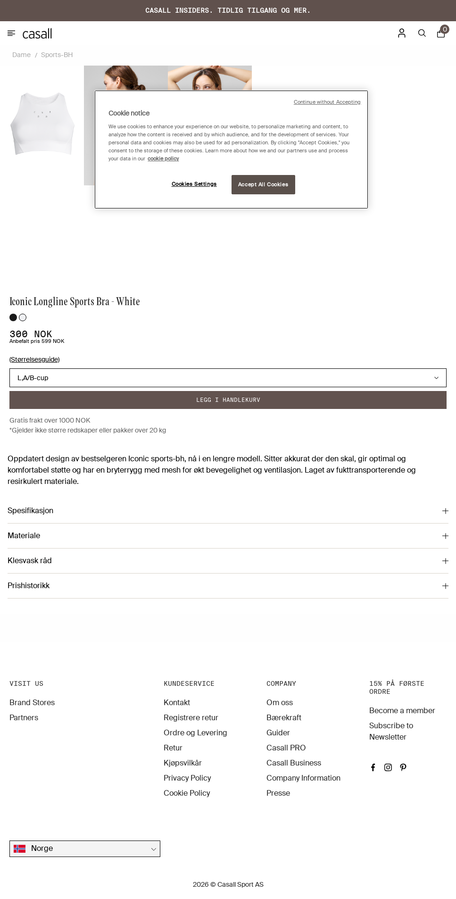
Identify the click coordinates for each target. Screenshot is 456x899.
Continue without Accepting (327, 102)
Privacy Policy (187, 778)
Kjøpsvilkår (183, 763)
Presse (278, 793)
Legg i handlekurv (228, 400)
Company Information (303, 778)
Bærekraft (283, 718)
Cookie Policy (187, 793)
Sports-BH (57, 54)
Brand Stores (32, 703)
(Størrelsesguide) (34, 359)
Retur (173, 748)
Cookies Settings (194, 184)
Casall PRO (286, 748)
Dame (21, 54)
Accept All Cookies (263, 184)
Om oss (279, 703)
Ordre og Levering (195, 733)
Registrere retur (191, 718)
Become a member (402, 711)
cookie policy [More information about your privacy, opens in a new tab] (163, 158)
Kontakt (177, 703)
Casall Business (293, 763)
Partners (23, 718)
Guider (278, 733)
